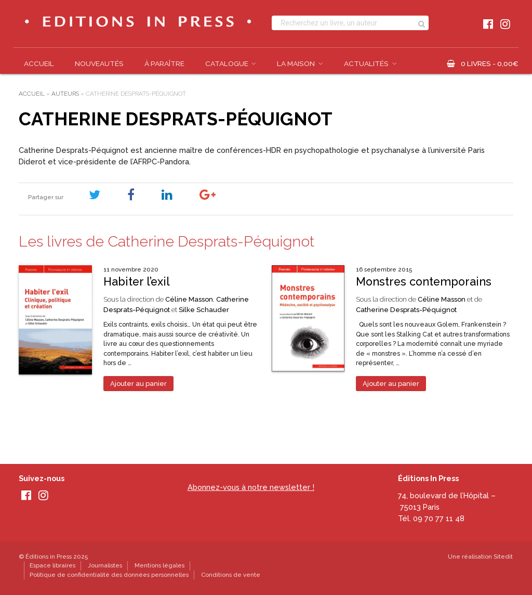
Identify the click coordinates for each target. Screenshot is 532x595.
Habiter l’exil (136, 281)
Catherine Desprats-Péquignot (406, 310)
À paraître (164, 63)
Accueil (39, 63)
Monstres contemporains (423, 281)
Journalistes (105, 565)
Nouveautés (99, 63)
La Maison (296, 63)
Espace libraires (52, 565)
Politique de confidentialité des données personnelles (109, 574)
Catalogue (226, 63)
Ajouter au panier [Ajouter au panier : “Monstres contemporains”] (391, 383)
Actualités (366, 63)
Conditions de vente (230, 574)
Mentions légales (159, 565)
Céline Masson (189, 299)
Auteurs (65, 93)
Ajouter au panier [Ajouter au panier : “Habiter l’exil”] (138, 383)
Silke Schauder (204, 310)
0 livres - (489, 63)
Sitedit (503, 556)
